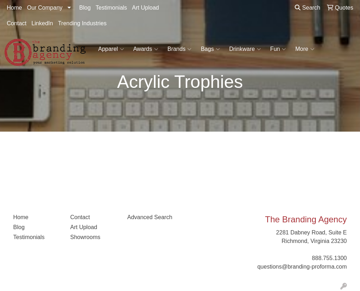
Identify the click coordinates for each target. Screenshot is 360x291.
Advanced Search (149, 217)
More (304, 49)
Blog (85, 8)
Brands (180, 49)
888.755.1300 (329, 258)
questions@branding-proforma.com (302, 267)
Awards (145, 49)
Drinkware (245, 49)
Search (307, 8)
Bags (210, 49)
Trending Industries (82, 23)
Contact (16, 23)
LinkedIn (42, 23)
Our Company (45, 8)
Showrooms (85, 237)
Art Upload (145, 8)
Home (14, 8)
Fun (278, 49)
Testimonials (111, 8)
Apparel (111, 49)
